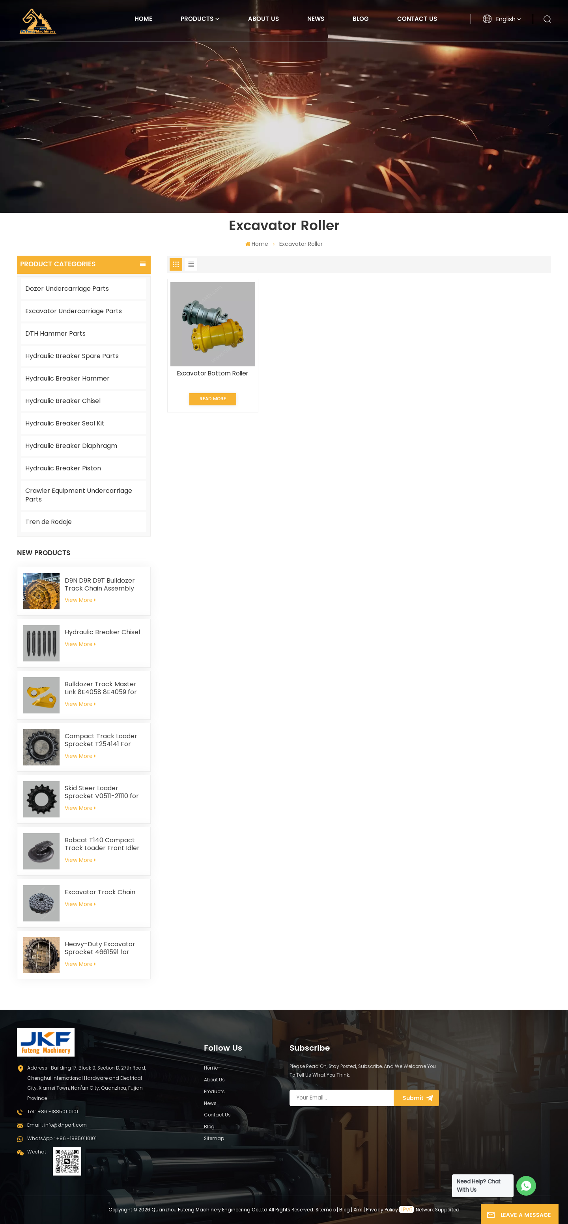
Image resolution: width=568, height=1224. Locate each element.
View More (80, 600)
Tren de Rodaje (48, 521)
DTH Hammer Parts (55, 333)
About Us (263, 19)
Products (197, 19)
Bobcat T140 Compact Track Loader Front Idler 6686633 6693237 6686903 (102, 844)
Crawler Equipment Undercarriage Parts (78, 495)
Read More (213, 399)
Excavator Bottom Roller (212, 373)
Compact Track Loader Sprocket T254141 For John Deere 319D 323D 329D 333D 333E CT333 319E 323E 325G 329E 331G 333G (103, 740)
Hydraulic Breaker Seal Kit (65, 423)
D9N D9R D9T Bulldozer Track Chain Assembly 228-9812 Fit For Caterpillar (100, 584)
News (315, 19)
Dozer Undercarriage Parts (67, 288)
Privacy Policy (382, 1210)
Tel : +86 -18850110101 (52, 1112)
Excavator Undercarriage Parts (73, 311)
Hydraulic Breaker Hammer (67, 378)
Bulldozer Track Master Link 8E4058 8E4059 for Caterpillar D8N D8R (101, 688)
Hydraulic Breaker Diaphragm (71, 445)
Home (143, 19)
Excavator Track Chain (100, 892)
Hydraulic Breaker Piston (63, 468)
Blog (361, 19)
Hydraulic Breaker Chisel (63, 400)
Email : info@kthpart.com (57, 1125)
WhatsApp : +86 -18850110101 (62, 1138)
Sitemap (214, 1138)
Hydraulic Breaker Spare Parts (72, 355)
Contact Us (417, 19)
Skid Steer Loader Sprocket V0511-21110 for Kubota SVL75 (102, 792)
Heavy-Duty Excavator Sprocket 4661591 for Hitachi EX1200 (100, 948)
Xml (357, 1210)
